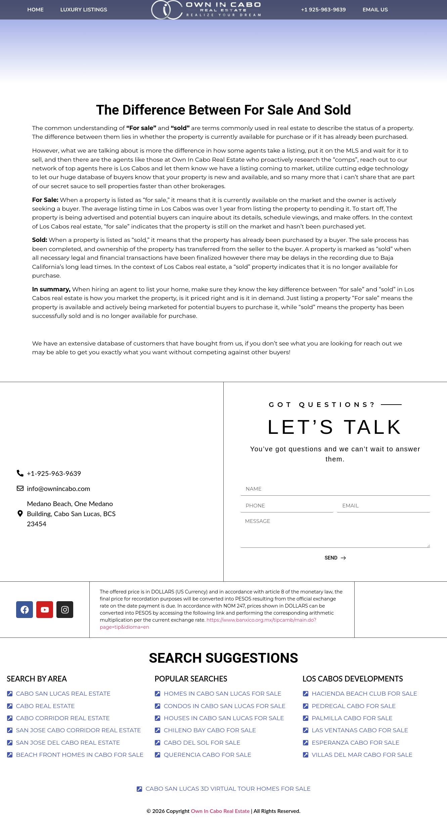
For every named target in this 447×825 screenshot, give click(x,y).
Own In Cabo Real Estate (219, 811)
